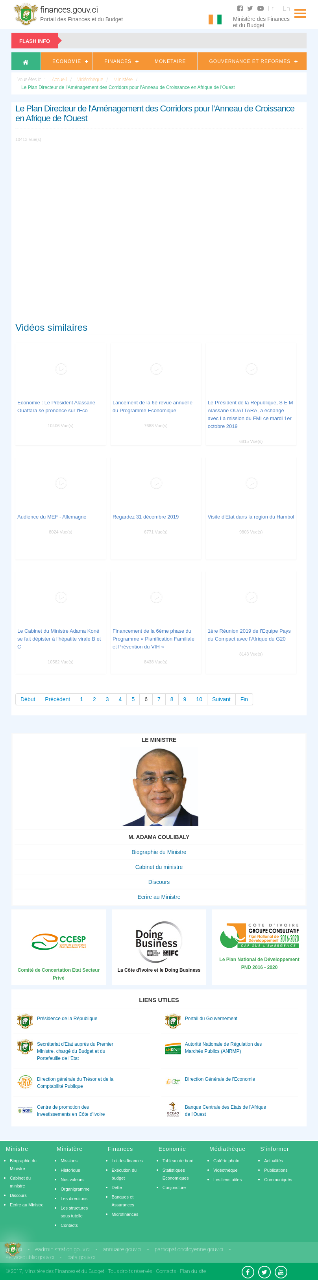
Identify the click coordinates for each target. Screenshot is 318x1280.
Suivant (221, 699)
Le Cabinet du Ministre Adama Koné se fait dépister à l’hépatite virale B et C (59, 639)
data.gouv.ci (81, 1257)
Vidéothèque (225, 1170)
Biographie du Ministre (158, 852)
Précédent (57, 699)
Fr (271, 8)
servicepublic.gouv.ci (30, 1257)
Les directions (74, 1198)
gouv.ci (14, 1249)
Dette (117, 1187)
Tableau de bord (178, 1160)
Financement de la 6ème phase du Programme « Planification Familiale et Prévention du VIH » (153, 639)
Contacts (69, 1225)
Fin (244, 699)
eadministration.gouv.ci (62, 1249)
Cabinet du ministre (159, 867)
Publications (275, 1170)
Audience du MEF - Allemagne (52, 517)
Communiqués (278, 1179)
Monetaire (170, 61)
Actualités (273, 1160)
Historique (70, 1170)
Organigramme (75, 1189)
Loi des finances (127, 1160)
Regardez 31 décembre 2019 (146, 517)
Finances (117, 61)
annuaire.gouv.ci (122, 1249)
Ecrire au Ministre (159, 897)
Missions (69, 1160)
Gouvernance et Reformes (249, 61)
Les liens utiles (227, 1179)
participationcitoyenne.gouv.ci (189, 1249)
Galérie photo (226, 1160)
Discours (159, 882)
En (286, 8)
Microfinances (125, 1214)
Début (27, 699)
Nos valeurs (72, 1179)
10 (199, 699)
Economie (66, 61)
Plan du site (193, 1271)
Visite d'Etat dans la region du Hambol (251, 517)
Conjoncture (174, 1187)
